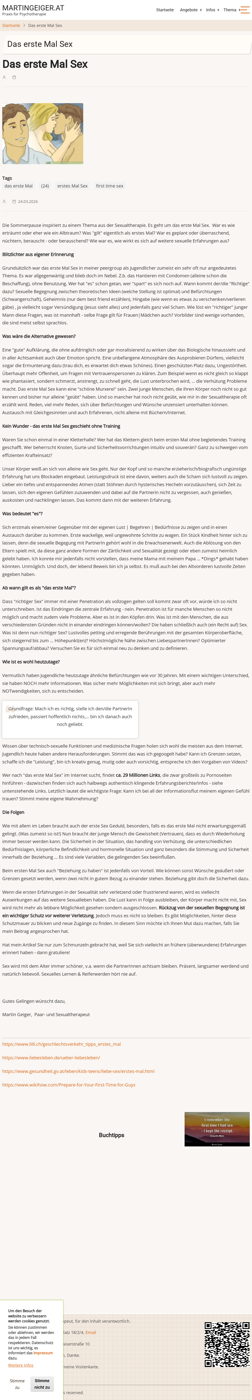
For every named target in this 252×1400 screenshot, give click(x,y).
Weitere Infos (20, 1370)
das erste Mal (19, 186)
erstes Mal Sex (72, 186)
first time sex (109, 186)
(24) (45, 186)
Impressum (43, 1357)
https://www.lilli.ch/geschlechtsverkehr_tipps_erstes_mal (61, 1044)
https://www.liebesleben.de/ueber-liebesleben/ (51, 1058)
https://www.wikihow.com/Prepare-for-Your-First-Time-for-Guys (69, 1085)
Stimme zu (17, 1389)
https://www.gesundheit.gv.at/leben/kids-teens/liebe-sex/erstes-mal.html (78, 1071)
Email (91, 1332)
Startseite (165, 9)
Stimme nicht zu (42, 1389)
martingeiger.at (33, 8)
